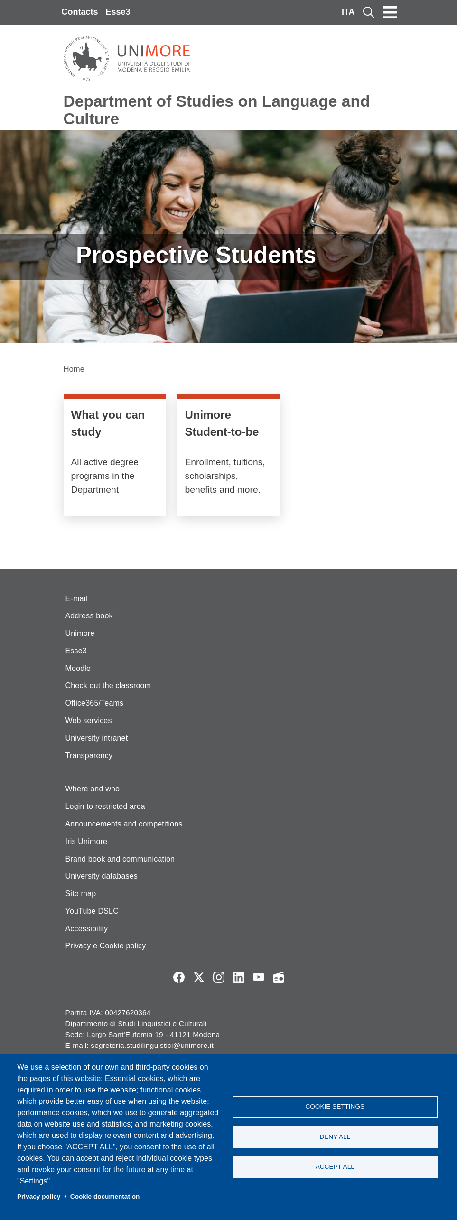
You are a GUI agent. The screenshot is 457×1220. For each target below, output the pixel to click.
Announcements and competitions (124, 824)
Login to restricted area (105, 806)
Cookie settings (334, 1106)
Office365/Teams (94, 703)
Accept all (335, 1167)
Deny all (334, 1136)
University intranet (96, 738)
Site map (80, 894)
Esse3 (118, 12)
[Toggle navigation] (390, 12)
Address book (89, 616)
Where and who (92, 789)
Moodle (78, 668)
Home (74, 369)
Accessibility (86, 929)
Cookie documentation (105, 1196)
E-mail (76, 599)
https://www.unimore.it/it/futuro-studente (228, 457)
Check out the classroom (108, 685)
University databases (101, 876)
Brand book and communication (120, 859)
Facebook (179, 977)
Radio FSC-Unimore (278, 977)
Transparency (89, 756)
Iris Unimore (86, 841)
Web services (88, 720)
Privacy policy (38, 1196)
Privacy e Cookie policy (105, 946)
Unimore (80, 633)
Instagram (219, 977)
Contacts (80, 12)
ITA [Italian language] (348, 12)
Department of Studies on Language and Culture (217, 110)
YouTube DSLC (92, 911)
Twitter (199, 977)
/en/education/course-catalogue (115, 457)
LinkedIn (239, 977)
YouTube (258, 977)
